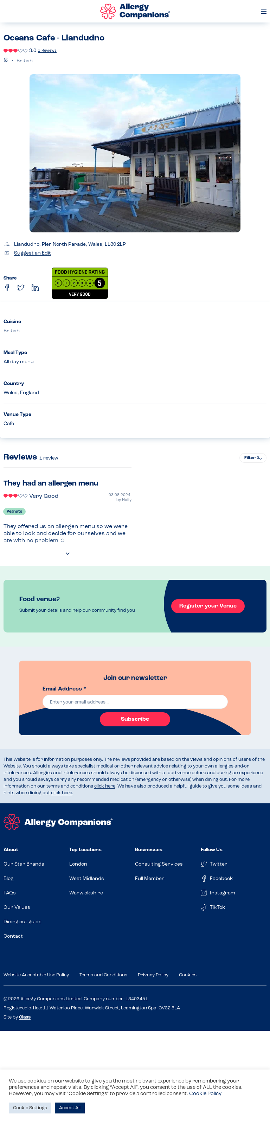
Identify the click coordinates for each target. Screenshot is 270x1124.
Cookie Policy (205, 1094)
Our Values (17, 907)
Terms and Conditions (103, 975)
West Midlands (86, 878)
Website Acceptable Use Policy (36, 975)
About (11, 850)
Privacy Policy (153, 975)
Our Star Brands (24, 864)
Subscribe (135, 719)
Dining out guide (22, 922)
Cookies (188, 975)
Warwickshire (86, 893)
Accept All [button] (70, 1108)
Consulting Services (159, 864)
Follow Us (212, 850)
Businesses (148, 850)
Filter (253, 458)
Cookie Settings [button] (30, 1108)
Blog (8, 878)
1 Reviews (47, 51)
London (78, 864)
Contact (13, 936)
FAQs (10, 893)
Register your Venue (207, 606)
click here (104, 786)
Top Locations (85, 850)
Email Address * (64, 689)
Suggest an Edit (32, 253)
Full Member (150, 878)
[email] (135, 702)
